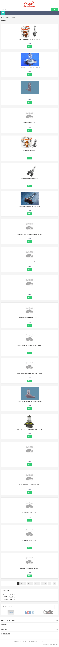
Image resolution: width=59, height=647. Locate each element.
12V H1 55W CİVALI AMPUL (29, 95)
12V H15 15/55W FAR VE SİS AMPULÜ (29, 178)
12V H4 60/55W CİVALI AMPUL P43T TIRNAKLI (29, 39)
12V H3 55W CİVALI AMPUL (29, 122)
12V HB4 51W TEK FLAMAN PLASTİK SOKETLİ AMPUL (29, 401)
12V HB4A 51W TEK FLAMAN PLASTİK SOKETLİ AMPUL (29, 429)
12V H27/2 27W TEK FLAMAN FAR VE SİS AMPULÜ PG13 (29, 262)
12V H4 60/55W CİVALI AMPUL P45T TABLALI (29, 67)
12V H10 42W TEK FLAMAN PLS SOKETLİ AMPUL (29, 484)
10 (49, 583)
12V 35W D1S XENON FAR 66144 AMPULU (29, 568)
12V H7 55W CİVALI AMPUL (29, 150)
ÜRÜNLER (7, 17)
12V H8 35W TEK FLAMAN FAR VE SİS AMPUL (29, 290)
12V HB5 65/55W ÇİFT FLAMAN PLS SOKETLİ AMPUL (29, 457)
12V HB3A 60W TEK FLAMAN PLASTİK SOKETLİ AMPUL (29, 373)
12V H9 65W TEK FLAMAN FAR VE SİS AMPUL (29, 317)
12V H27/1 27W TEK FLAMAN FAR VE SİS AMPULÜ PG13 (29, 234)
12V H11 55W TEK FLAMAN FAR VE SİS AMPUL (29, 206)
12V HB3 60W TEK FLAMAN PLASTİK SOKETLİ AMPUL (29, 345)
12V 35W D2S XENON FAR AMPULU (29, 512)
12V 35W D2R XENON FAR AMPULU (29, 540)
